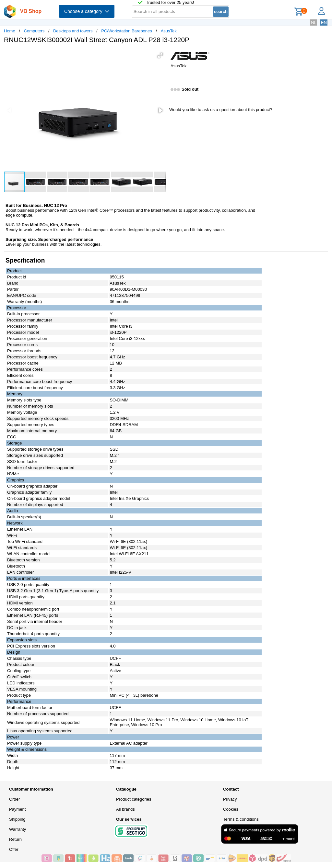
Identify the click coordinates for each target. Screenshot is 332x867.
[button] (160, 55)
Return (15, 839)
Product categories (133, 799)
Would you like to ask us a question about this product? (220, 109)
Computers (34, 30)
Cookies (230, 809)
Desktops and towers (72, 30)
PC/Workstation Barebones (126, 30)
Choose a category (86, 11)
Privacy (230, 799)
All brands (125, 809)
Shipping (17, 819)
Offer (13, 849)
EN (324, 22)
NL (313, 22)
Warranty (17, 829)
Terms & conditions (241, 819)
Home (9, 30)
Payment (17, 809)
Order (14, 799)
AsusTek (169, 30)
